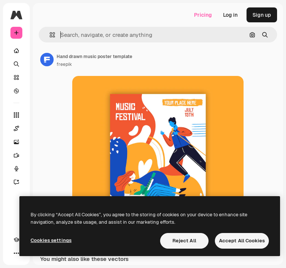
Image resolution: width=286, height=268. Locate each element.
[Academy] (16, 240)
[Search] (16, 64)
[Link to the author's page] (47, 59)
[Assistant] (16, 182)
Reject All (184, 240)
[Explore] (16, 91)
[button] (49, 35)
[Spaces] (16, 128)
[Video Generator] (16, 155)
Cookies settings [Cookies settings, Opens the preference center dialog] (51, 240)
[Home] (16, 51)
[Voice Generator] (16, 169)
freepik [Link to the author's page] (64, 64)
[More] (16, 253)
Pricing (203, 15)
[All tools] (16, 115)
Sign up (261, 15)
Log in (230, 15)
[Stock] (16, 77)
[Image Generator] (16, 142)
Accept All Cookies (242, 240)
